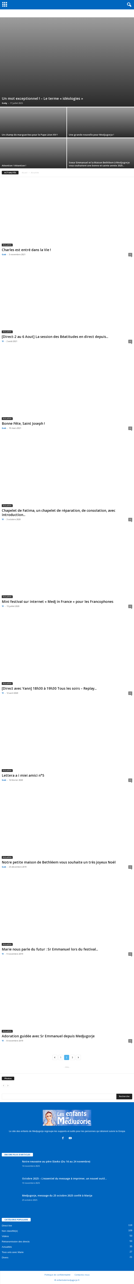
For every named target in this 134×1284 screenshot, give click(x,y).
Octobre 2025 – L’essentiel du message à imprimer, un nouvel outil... (64, 1178)
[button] (128, 5)
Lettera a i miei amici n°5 (23, 775)
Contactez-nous (81, 1274)
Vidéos (5, 1236)
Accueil (24, 172)
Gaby (4, 103)
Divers (5, 1257)
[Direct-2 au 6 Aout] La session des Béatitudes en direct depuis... (55, 336)
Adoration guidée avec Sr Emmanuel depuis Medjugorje (48, 1036)
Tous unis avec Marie (13, 1252)
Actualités (7, 245)
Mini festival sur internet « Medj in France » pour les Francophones (57, 601)
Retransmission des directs (16, 1241)
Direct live (7, 1225)
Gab (4, 254)
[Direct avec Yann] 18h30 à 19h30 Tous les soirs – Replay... (49, 688)
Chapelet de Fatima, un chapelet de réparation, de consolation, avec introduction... (58, 512)
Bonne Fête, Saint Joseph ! (23, 423)
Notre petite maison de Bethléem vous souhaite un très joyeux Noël (59, 862)
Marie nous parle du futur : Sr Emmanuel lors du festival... (50, 949)
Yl (3, 341)
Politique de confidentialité (57, 1274)
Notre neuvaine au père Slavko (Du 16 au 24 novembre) (56, 1161)
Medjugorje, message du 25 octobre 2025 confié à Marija (57, 1195)
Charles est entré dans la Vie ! (26, 250)
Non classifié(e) (10, 1231)
